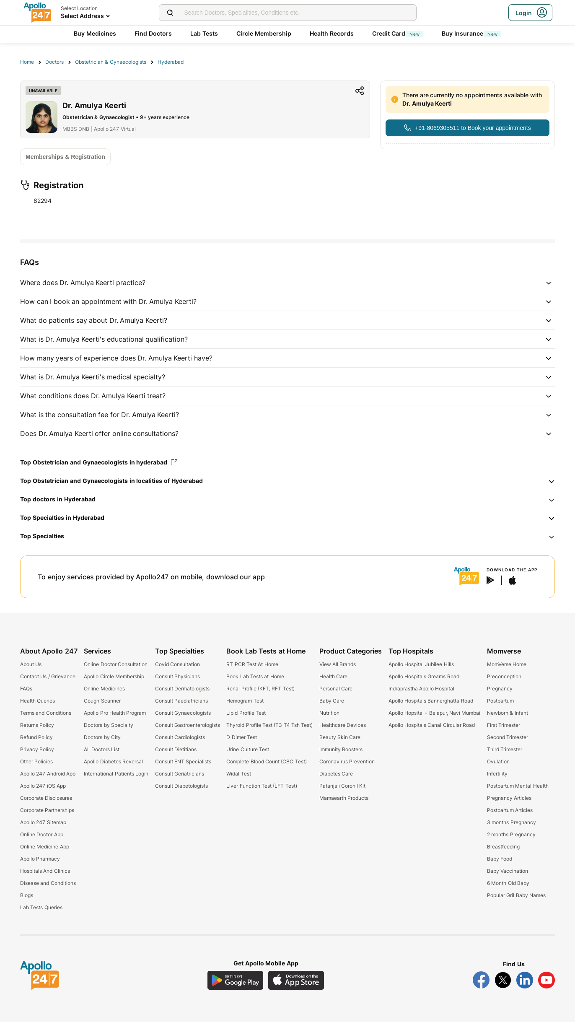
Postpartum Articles (510, 810)
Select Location (79, 8)
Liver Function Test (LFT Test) (261, 786)
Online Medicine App (44, 846)
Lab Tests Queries (41, 907)
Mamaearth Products (343, 798)
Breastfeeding (503, 846)
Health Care (333, 676)
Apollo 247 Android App (47, 773)
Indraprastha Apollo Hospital (422, 688)
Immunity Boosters (341, 749)
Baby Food (499, 859)
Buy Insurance (471, 33)
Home (27, 62)
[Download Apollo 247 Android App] (235, 980)
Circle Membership (263, 33)
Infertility (497, 773)
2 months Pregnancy (511, 834)
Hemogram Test (244, 701)
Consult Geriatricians (179, 773)
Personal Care (335, 688)
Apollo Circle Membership (114, 676)
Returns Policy (37, 725)
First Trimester (503, 725)
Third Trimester (504, 749)
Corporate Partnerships (47, 810)
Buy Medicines (95, 33)
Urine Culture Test (247, 749)
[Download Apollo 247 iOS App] (296, 980)
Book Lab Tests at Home (255, 676)
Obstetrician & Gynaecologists (110, 62)
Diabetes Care (336, 773)
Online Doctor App (41, 834)
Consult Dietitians (176, 749)
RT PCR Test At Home (252, 664)
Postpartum (500, 701)
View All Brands (337, 664)
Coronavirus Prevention (347, 761)
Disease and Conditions (48, 883)
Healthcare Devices (342, 725)
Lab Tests (204, 33)
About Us (30, 664)
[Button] (467, 127)
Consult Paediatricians (181, 701)
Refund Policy (36, 737)
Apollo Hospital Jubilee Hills (421, 664)
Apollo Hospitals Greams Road (424, 676)
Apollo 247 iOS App (43, 786)
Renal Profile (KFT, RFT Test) (260, 688)
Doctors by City (102, 737)
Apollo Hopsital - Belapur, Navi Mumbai (435, 713)
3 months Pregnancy (511, 822)
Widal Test (238, 773)
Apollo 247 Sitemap (43, 822)
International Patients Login (116, 773)
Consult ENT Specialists (183, 761)
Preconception (504, 676)
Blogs (26, 895)
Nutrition (329, 713)
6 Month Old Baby (508, 883)
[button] (287, 282)
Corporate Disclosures (46, 798)
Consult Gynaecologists (183, 713)
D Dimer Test (241, 737)
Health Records (332, 33)
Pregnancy (500, 688)
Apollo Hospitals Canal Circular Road (432, 725)
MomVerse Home (506, 664)
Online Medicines (104, 688)
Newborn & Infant (507, 713)
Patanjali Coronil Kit (342, 786)
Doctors (54, 62)
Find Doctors (153, 33)
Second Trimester (507, 737)
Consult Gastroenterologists (187, 725)
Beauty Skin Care (340, 737)
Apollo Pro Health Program (115, 713)
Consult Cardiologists (180, 737)
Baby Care (331, 701)
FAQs (26, 688)
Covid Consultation (177, 664)
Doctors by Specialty (108, 725)
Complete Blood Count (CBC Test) (266, 761)
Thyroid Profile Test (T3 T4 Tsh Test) (269, 725)
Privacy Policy (37, 749)
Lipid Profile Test (246, 713)
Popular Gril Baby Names (516, 895)
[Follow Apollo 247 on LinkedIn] (524, 980)
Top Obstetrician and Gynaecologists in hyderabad (98, 462)
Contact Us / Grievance (47, 676)
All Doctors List (101, 749)
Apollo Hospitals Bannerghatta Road (431, 701)
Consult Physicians (177, 676)
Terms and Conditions (45, 713)
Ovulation (498, 761)
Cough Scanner (102, 701)
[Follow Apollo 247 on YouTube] (546, 980)
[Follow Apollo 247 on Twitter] (503, 980)
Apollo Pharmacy (40, 859)
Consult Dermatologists (182, 688)
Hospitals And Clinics (45, 871)
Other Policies (36, 761)
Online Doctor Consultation (116, 664)
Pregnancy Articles (509, 798)
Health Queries (37, 701)
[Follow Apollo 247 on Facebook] (481, 980)
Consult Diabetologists (181, 786)
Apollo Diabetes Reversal (113, 761)
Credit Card (397, 33)
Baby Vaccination (507, 871)
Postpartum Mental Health (518, 786)
